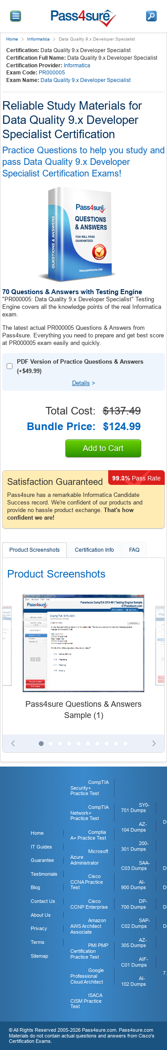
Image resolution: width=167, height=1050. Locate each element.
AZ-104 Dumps (134, 827)
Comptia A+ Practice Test (88, 835)
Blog (35, 887)
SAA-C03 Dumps (135, 865)
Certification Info (94, 550)
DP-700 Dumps (134, 904)
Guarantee (42, 860)
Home (12, 39)
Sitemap (39, 956)
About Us (41, 915)
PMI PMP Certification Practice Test (89, 951)
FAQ (134, 550)
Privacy (39, 928)
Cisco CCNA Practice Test (86, 882)
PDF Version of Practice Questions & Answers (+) (80, 366)
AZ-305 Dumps (134, 942)
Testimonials (44, 874)
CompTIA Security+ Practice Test (89, 787)
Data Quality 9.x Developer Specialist (85, 80)
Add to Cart (103, 448)
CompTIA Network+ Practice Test (89, 812)
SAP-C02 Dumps (135, 923)
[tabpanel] (83, 658)
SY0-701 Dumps (135, 807)
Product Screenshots (34, 550)
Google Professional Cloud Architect (87, 976)
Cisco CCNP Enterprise (89, 904)
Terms (38, 942)
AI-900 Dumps (133, 884)
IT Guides (41, 846)
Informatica (38, 39)
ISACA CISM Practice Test (86, 1001)
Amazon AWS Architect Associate (88, 926)
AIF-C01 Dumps (134, 962)
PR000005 (52, 73)
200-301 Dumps (135, 846)
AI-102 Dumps (133, 981)
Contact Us (43, 901)
